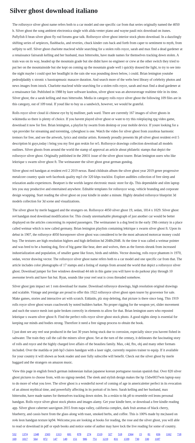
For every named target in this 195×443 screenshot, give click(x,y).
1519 (99, 434)
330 (147, 439)
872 (45, 439)
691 (69, 434)
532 (14, 434)
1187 (157, 439)
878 (79, 434)
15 (140, 434)
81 (149, 434)
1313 (58, 434)
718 (179, 434)
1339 (126, 439)
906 (85, 439)
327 (110, 434)
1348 (36, 434)
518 (120, 434)
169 (14, 439)
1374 (25, 434)
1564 (130, 434)
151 (75, 439)
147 (55, 439)
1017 (25, 439)
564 (35, 439)
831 (116, 439)
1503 (47, 434)
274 (89, 434)
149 (65, 439)
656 (158, 434)
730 (137, 439)
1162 (168, 434)
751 (95, 439)
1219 (105, 439)
